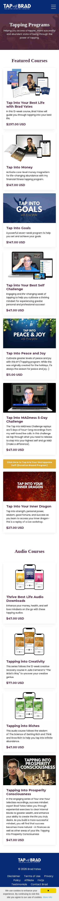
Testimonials (19, 884)
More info (47, 897)
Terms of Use (32, 876)
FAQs (41, 880)
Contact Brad (39, 884)
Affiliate (29, 880)
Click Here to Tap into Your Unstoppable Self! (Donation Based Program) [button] (29, 464)
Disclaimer (13, 876)
